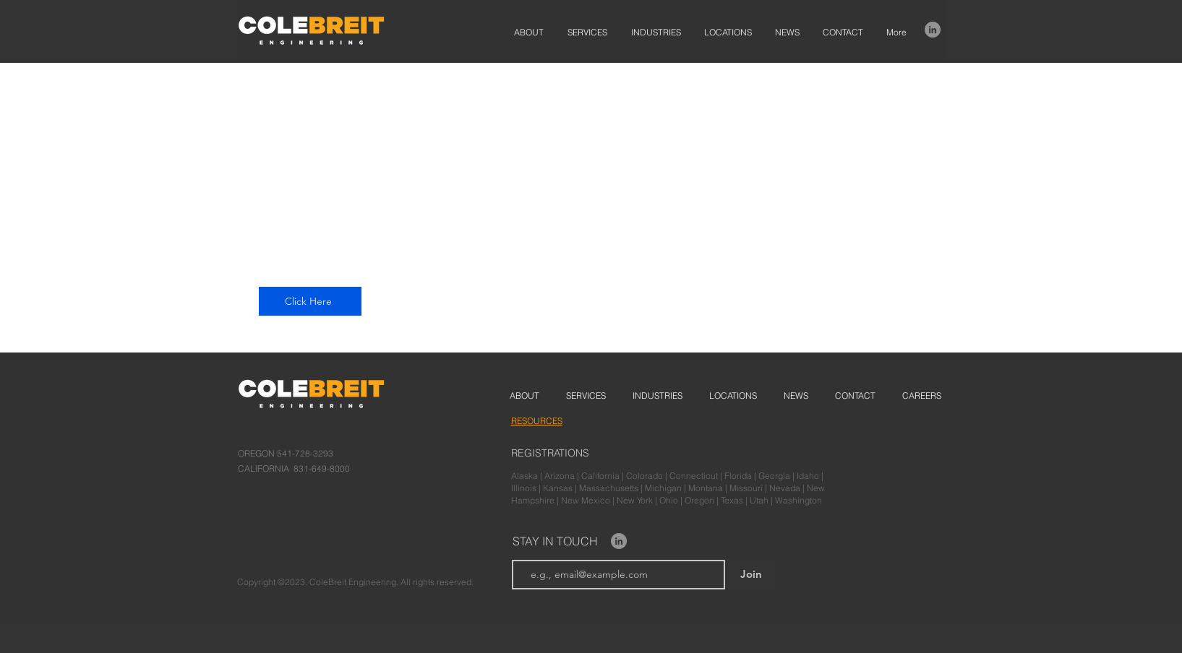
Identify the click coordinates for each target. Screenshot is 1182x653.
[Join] (751, 574)
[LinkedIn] (933, 30)
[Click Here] (310, 301)
